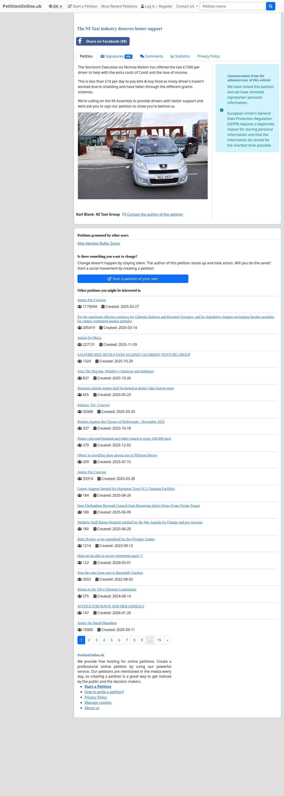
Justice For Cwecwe (91, 362)
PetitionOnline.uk (22, 6)
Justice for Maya (89, 400)
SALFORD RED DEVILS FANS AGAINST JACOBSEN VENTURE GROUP (133, 417)
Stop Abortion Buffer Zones (98, 306)
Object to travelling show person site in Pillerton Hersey (117, 517)
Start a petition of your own (133, 340)
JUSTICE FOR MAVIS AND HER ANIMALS (110, 668)
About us (92, 770)
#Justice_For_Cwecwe (93, 467)
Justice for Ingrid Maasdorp (97, 685)
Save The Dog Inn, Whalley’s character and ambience (115, 433)
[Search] (233, 6)
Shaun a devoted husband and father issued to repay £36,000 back (124, 501)
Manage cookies (98, 764)
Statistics (180, 118)
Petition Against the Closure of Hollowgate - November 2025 (121, 484)
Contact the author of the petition (152, 276)
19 (159, 702)
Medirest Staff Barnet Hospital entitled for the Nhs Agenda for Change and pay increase (140, 584)
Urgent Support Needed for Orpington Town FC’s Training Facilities (126, 551)
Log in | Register (157, 6)
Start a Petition (82, 6)
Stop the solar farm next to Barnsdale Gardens (110, 635)
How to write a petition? (104, 754)
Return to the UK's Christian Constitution (106, 651)
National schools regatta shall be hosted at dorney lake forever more (125, 450)
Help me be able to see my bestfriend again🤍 (110, 618)
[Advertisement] (177, 51)
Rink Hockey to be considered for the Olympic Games (116, 601)
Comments (151, 118)
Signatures (116, 118)
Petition (86, 118)
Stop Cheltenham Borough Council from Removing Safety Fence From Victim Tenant (138, 568)
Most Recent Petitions (119, 6)
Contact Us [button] (185, 6)
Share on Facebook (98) (101, 103)
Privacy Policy (208, 118)
